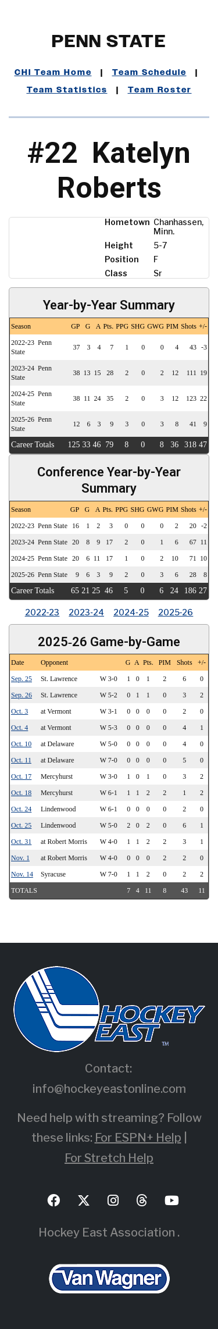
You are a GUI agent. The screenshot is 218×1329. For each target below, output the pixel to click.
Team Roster (160, 90)
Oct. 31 (21, 842)
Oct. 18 (21, 793)
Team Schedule (149, 72)
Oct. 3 (19, 711)
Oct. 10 (21, 744)
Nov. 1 (20, 858)
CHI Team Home (53, 72)
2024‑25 (131, 612)
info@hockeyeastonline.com (109, 1089)
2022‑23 (42, 612)
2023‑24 (86, 612)
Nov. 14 (22, 874)
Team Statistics (67, 90)
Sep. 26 (21, 695)
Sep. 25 (21, 679)
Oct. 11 (21, 760)
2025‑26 (176, 612)
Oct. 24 (21, 809)
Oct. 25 (21, 825)
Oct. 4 (19, 728)
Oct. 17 (21, 776)
